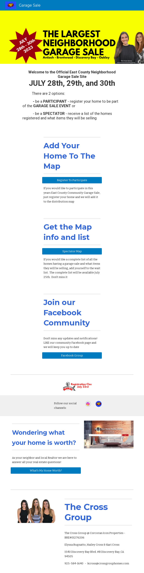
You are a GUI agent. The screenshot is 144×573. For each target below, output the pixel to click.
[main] (72, 96)
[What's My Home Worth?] (46, 470)
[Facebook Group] (72, 355)
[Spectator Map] (72, 251)
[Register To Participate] (72, 180)
